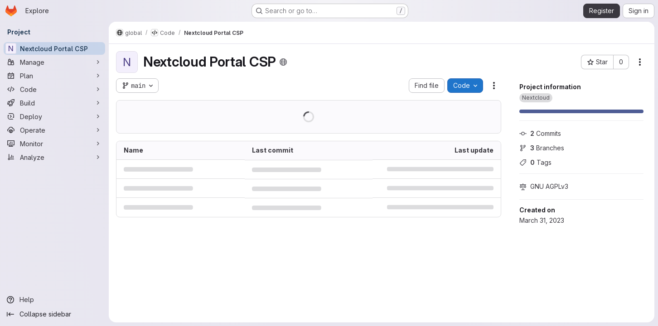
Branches (541, 148)
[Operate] (54, 130)
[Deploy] (54, 116)
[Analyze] (54, 157)
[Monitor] (54, 143)
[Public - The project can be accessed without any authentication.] (283, 62)
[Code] (54, 89)
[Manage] (54, 62)
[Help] (54, 299)
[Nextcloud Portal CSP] (54, 48)
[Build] (54, 102)
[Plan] (54, 75)
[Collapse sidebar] (54, 314)
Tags (535, 162)
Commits (540, 133)
